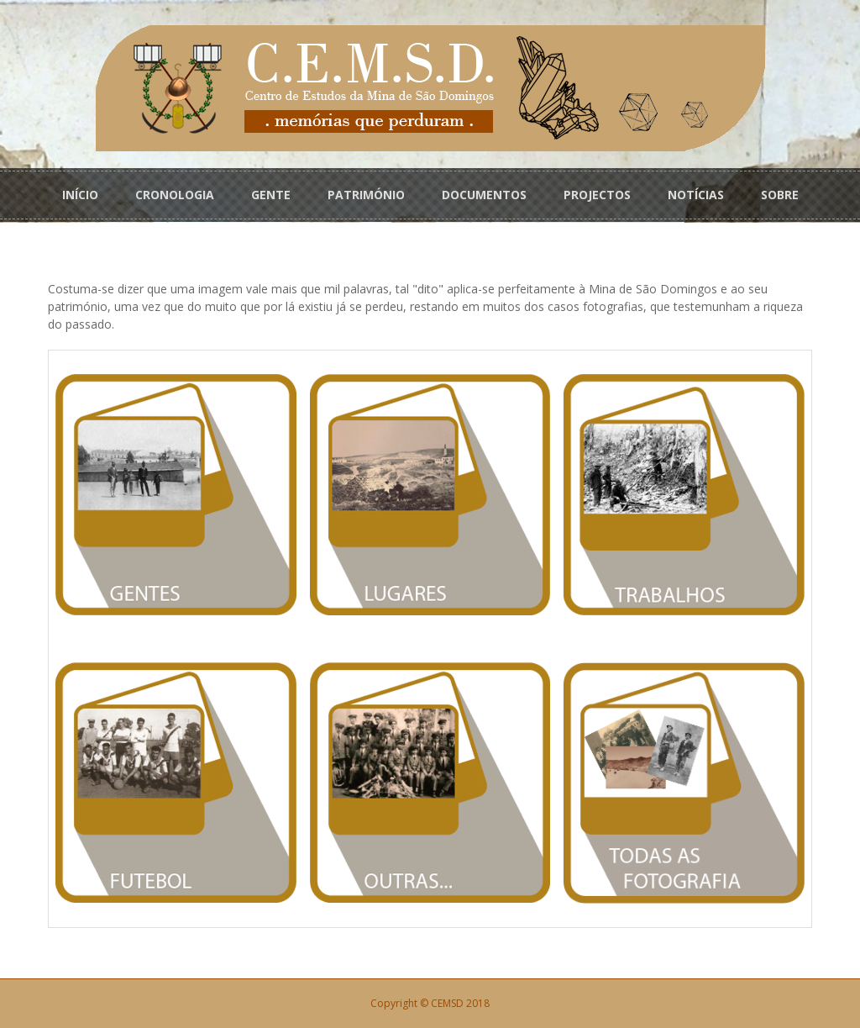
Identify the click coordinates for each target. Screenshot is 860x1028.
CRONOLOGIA (174, 195)
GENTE (271, 195)
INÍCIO (80, 195)
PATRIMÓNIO (366, 195)
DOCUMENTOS (484, 195)
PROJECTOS (597, 195)
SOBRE (780, 195)
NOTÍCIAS (696, 195)
